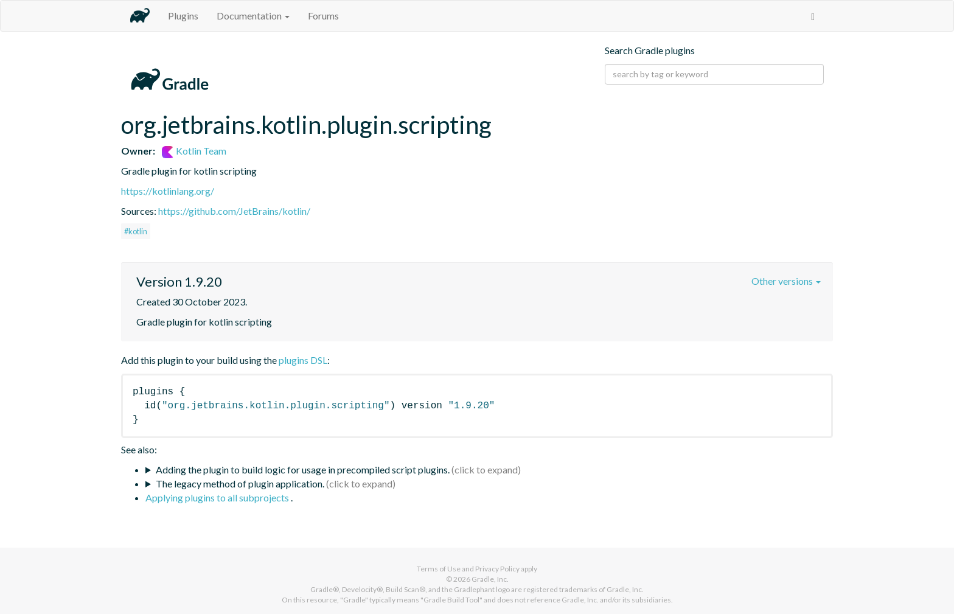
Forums (323, 15)
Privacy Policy (497, 568)
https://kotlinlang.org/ (167, 191)
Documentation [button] (253, 15)
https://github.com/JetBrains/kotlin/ (234, 211)
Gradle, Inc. (490, 579)
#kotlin (135, 231)
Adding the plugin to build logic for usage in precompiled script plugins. (303, 469)
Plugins (183, 15)
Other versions (786, 281)
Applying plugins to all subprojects (218, 497)
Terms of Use (439, 568)
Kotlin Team (194, 150)
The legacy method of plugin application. (240, 483)
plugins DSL (303, 360)
